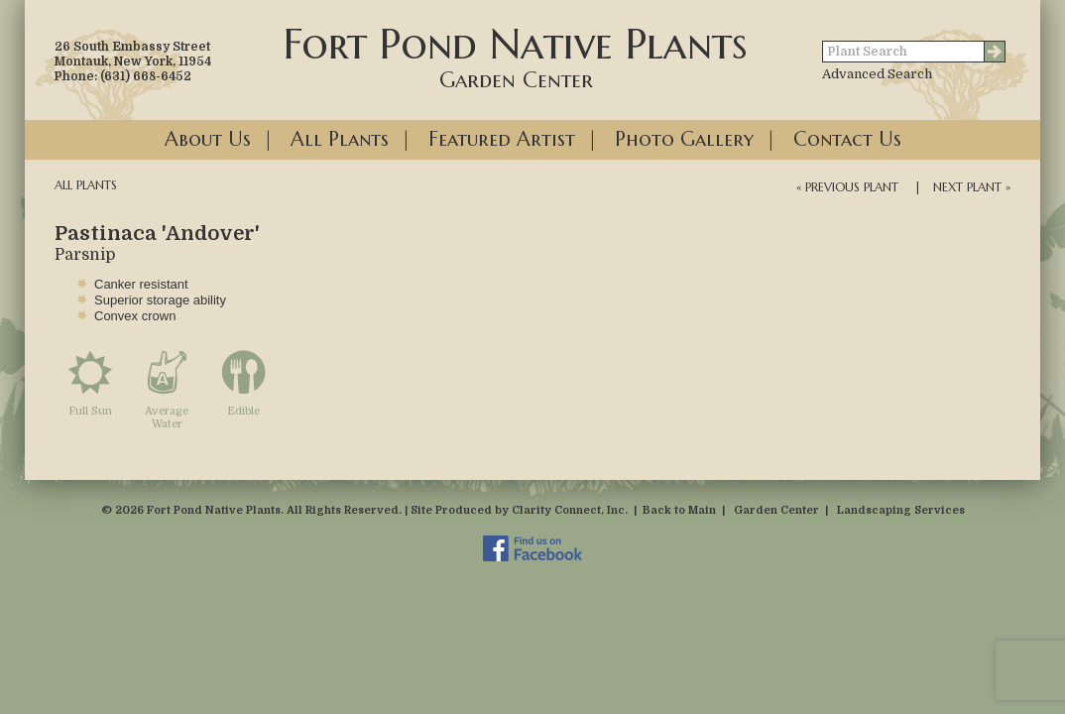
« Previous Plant (847, 186)
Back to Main (679, 510)
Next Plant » (971, 186)
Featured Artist (501, 139)
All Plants (340, 139)
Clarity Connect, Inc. (570, 510)
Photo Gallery (684, 139)
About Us (208, 139)
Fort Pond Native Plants (516, 55)
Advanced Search (877, 73)
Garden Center (776, 510)
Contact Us (847, 139)
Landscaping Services (901, 510)
